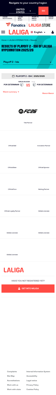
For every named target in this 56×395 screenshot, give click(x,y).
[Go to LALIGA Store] (28, 25)
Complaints (12, 371)
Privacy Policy (32, 385)
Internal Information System (38, 371)
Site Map (11, 376)
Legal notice (31, 380)
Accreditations (13, 380)
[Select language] (38, 32)
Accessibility (31, 376)
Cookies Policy (32, 389)
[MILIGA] (52, 32)
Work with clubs (14, 389)
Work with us (12, 385)
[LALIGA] (19, 32)
